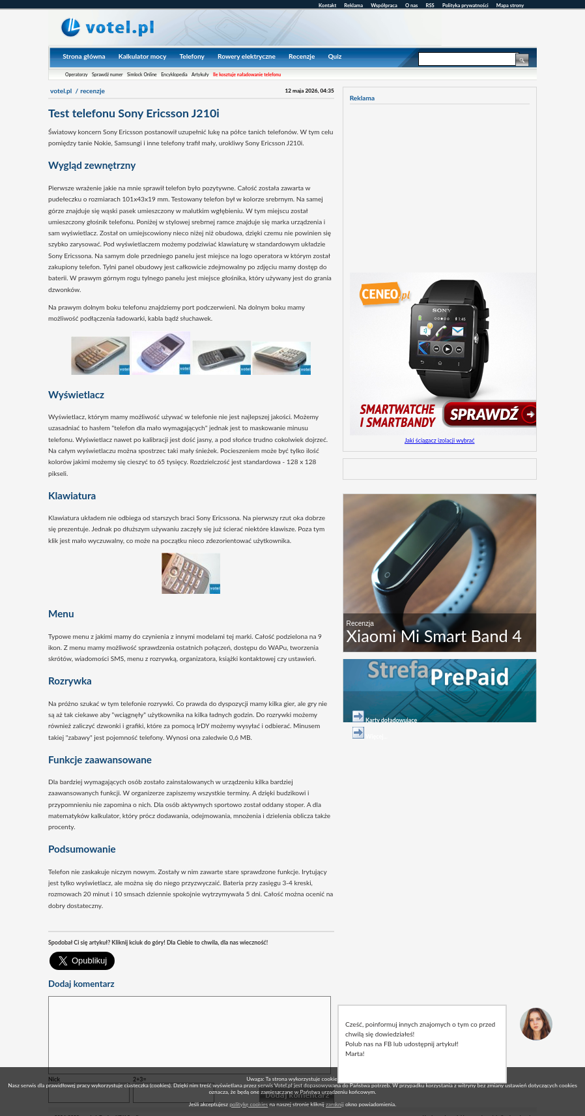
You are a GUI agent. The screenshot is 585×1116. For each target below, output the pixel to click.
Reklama (353, 5)
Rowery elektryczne (247, 56)
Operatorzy (76, 74)
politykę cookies (248, 1104)
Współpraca (384, 5)
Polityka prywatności (465, 5)
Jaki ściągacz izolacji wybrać (440, 440)
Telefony (191, 56)
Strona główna (84, 56)
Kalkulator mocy (143, 56)
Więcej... (376, 736)
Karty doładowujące (391, 720)
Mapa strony (510, 5)
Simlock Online (142, 74)
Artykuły (200, 74)
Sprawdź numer (107, 74)
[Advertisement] (200, 923)
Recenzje (302, 56)
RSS (430, 5)
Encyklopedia (174, 74)
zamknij (335, 1104)
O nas (411, 5)
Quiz (334, 56)
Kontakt (327, 5)
